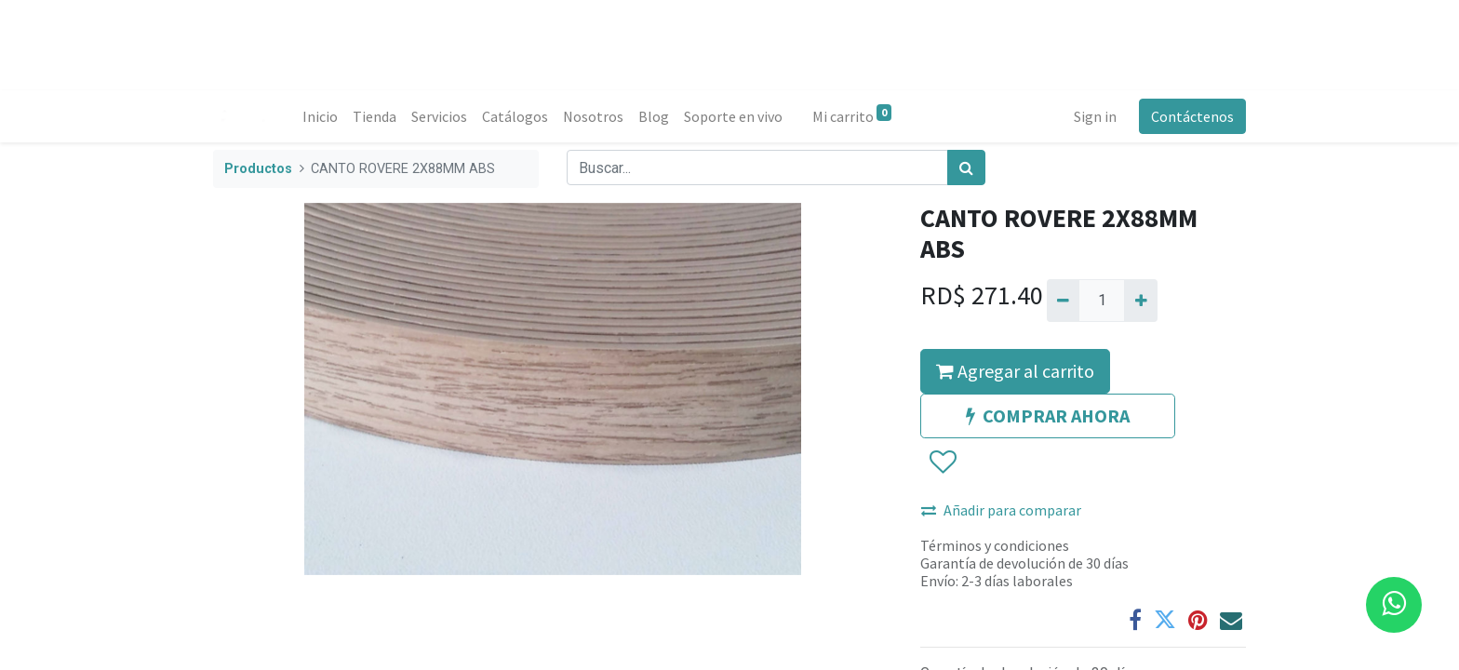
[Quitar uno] (1063, 300)
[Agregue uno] (1140, 300)
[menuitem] (320, 116)
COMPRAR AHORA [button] (1048, 415)
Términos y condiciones (994, 545)
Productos (258, 169)
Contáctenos (1192, 116)
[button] (942, 462)
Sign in (1095, 116)
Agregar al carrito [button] (1015, 370)
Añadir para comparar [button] (1001, 510)
